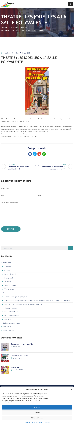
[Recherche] (34, 248)
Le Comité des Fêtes (11, 316)
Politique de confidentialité (43, 422)
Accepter (37, 407)
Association (7, 293)
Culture (7, 270)
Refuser (37, 413)
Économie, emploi (10, 274)
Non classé (7, 327)
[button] (71, 389)
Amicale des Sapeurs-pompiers (15, 297)
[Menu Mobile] (70, 4)
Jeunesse (7, 282)
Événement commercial (11, 323)
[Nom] (18, 195)
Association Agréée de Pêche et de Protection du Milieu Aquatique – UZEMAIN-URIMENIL (37, 301)
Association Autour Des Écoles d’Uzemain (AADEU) (23, 304)
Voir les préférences (37, 418)
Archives (23, 27)
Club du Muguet (10, 308)
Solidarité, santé (10, 285)
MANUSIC (8, 319)
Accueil (4, 27)
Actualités (13, 27)
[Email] (55, 195)
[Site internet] (37, 188)
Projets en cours (9, 330)
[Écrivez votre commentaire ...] (37, 209)
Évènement (8, 278)
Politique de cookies (29, 422)
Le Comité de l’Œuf (11, 312)
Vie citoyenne (9, 289)
